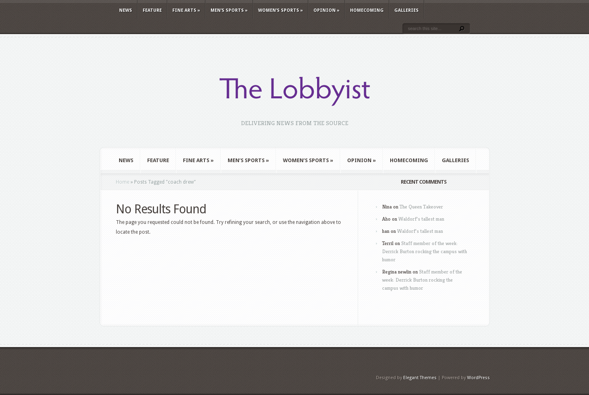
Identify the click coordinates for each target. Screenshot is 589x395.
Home (122, 182)
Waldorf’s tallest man (421, 218)
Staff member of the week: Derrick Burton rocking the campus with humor (424, 251)
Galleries (406, 10)
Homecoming (367, 10)
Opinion (326, 10)
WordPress (478, 377)
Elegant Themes (420, 377)
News (125, 10)
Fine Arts (186, 10)
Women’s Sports (280, 10)
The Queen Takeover (421, 206)
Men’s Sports (229, 10)
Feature (152, 10)
